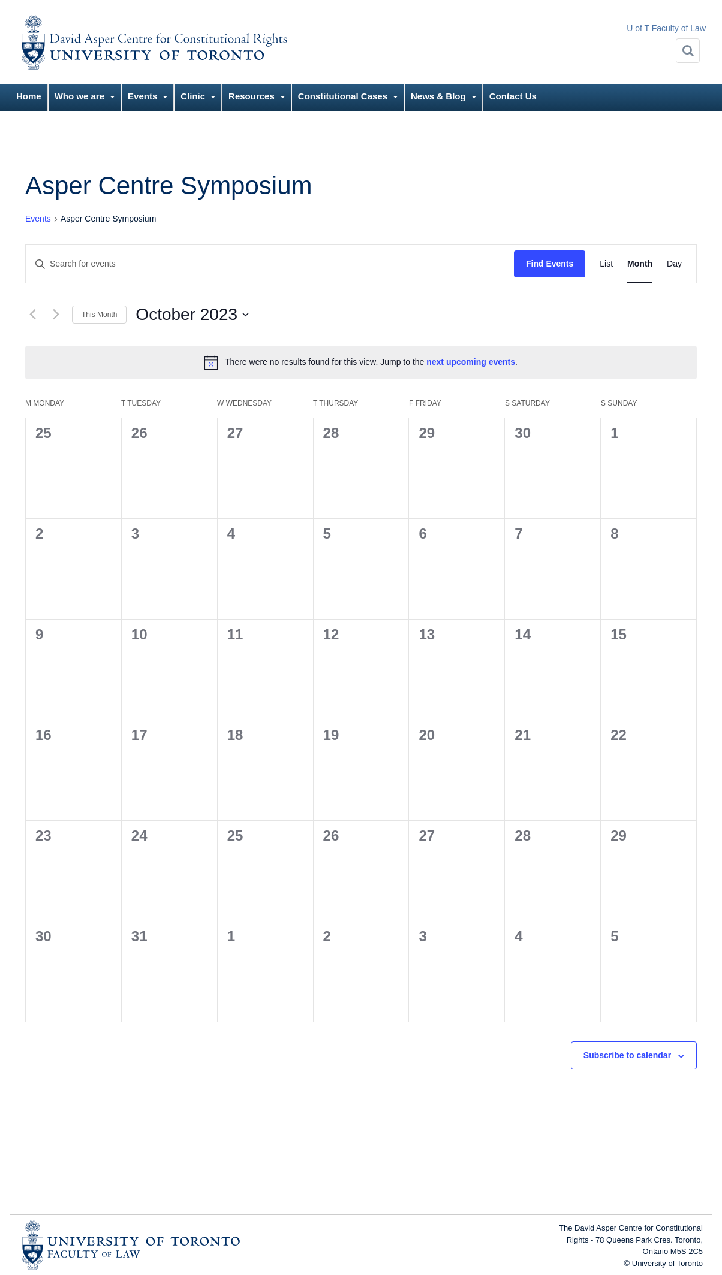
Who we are (79, 96)
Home (28, 96)
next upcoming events (470, 362)
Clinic (192, 96)
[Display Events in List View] (606, 264)
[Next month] (56, 314)
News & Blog (438, 96)
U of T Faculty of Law (666, 28)
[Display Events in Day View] (674, 264)
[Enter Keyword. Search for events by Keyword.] (270, 264)
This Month (99, 314)
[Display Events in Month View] (639, 264)
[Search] (688, 50)
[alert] (361, 362)
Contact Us (513, 96)
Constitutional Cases (342, 96)
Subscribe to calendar (627, 1055)
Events (142, 96)
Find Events (549, 263)
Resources (251, 96)
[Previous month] (32, 314)
